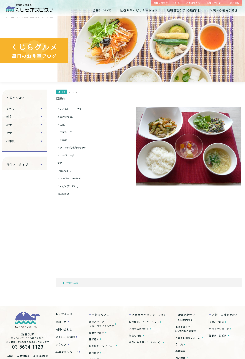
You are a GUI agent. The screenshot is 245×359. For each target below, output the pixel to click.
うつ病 (179, 344)
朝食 (9, 116)
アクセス (177, 2)
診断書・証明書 (218, 335)
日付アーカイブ (17, 164)
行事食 (10, 141)
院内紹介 (94, 353)
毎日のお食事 (145, 342)
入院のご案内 (216, 322)
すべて (10, 108)
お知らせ (61, 322)
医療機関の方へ (194, 2)
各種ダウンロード (216, 2)
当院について (101, 10)
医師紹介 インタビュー (102, 346)
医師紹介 (94, 339)
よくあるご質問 (65, 337)
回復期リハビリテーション (139, 10)
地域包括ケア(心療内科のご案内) (186, 329)
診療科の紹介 (96, 332)
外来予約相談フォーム (187, 338)
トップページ (63, 314)
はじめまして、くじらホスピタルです (101, 324)
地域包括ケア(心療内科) (183, 10)
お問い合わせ (161, 2)
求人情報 (234, 2)
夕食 (9, 133)
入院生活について (139, 329)
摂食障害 (180, 351)
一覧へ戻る (70, 282)
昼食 (9, 125)
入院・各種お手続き (224, 10)
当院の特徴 (135, 335)
